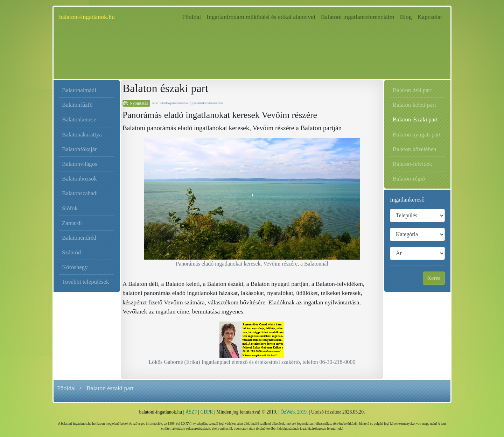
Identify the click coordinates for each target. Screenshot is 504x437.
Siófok (70, 208)
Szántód (71, 252)
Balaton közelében (414, 149)
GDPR (206, 412)
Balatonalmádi (79, 90)
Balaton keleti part (414, 104)
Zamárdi (72, 223)
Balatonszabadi (80, 193)
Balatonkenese (79, 119)
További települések (85, 282)
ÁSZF (191, 412)
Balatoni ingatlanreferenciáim (357, 16)
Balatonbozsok (79, 178)
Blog (406, 16)
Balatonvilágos (79, 164)
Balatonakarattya (82, 134)
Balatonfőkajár (79, 149)
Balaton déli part (412, 90)
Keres (433, 278)
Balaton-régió (409, 178)
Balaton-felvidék (412, 164)
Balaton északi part (415, 119)
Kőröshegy (75, 267)
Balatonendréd (79, 237)
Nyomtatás (139, 103)
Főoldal (193, 16)
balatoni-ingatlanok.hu (87, 16)
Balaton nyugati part (417, 134)
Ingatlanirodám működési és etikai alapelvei (260, 16)
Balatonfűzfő (77, 104)
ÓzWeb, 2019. (294, 412)
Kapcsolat (430, 16)
